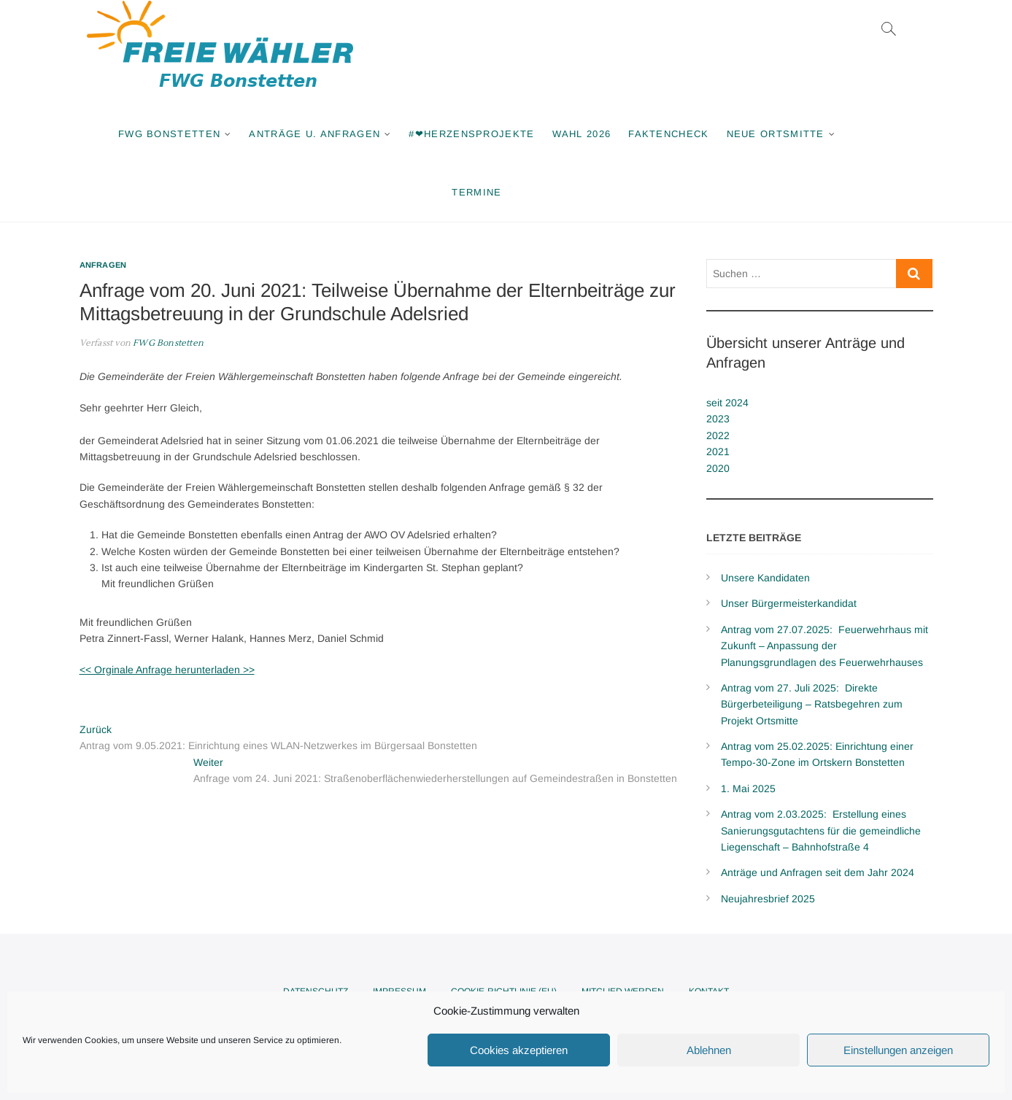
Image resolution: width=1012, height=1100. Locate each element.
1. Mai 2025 (748, 788)
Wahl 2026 (581, 133)
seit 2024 (727, 402)
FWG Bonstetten (169, 133)
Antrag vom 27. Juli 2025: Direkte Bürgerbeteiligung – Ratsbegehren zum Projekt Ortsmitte (812, 704)
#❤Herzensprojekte (471, 133)
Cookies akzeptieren (519, 1050)
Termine (476, 192)
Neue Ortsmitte (775, 133)
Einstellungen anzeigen (898, 1050)
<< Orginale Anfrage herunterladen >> (167, 669)
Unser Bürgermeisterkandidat (789, 603)
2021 (718, 451)
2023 (718, 419)
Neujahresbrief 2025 (768, 899)
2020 (718, 468)
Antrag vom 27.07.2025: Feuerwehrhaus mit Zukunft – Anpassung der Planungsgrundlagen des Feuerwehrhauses (824, 646)
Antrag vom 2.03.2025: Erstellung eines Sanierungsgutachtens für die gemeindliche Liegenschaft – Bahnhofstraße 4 (821, 830)
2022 (718, 435)
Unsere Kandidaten (765, 578)
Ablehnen (709, 1050)
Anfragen (103, 264)
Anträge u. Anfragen (314, 133)
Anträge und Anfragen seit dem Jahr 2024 (817, 872)
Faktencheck (668, 133)
